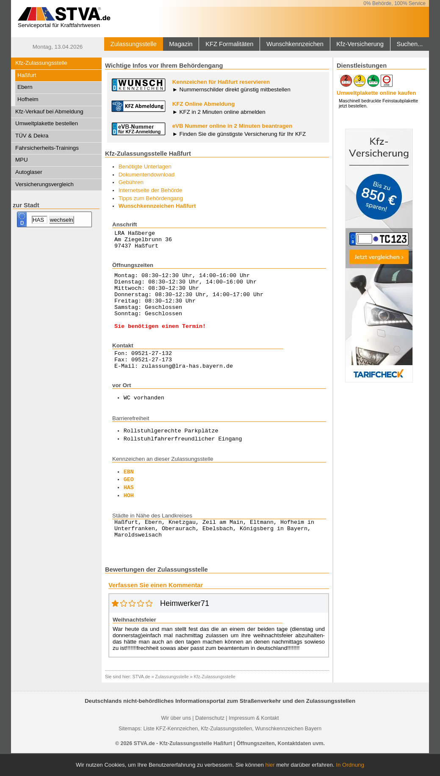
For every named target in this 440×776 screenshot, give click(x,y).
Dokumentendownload (147, 174)
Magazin (180, 44)
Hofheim (28, 99)
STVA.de (141, 699)
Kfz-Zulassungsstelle (41, 63)
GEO (129, 499)
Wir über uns (176, 741)
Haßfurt (26, 75)
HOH (129, 515)
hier (270, 765)
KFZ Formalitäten (229, 44)
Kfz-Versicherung (360, 44)
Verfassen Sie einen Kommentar (155, 608)
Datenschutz (209, 741)
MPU (21, 160)
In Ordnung (350, 765)
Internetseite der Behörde (150, 190)
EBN (129, 491)
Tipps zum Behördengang (151, 198)
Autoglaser (28, 172)
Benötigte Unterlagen (145, 166)
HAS (129, 507)
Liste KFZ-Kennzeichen (170, 751)
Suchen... (409, 44)
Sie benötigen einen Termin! (160, 341)
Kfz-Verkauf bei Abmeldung (49, 111)
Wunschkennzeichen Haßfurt (157, 206)
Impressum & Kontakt (254, 741)
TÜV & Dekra (32, 135)
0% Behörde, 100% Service (394, 3)
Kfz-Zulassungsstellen (226, 751)
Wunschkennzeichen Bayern (288, 751)
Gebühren (131, 182)
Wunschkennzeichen (295, 44)
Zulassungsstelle (134, 44)
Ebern (25, 87)
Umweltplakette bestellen (46, 123)
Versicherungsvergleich (44, 184)
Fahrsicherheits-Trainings (47, 148)
